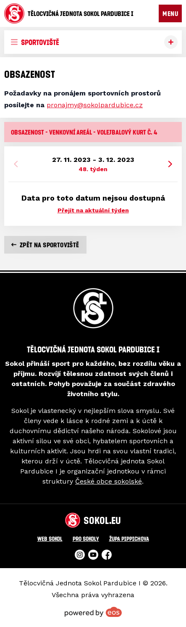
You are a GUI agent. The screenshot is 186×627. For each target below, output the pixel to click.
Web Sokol (50, 538)
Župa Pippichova (129, 538)
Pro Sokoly (86, 538)
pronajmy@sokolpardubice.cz (95, 105)
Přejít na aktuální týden (93, 210)
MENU (170, 13)
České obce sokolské (108, 481)
